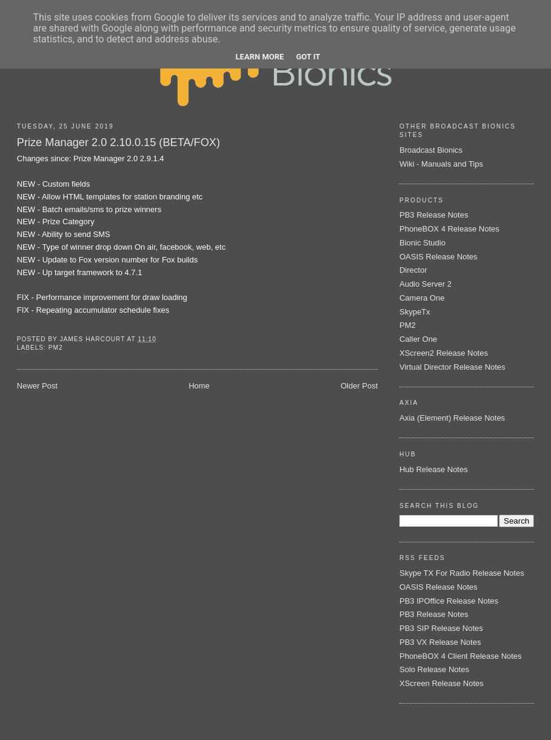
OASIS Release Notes (438, 256)
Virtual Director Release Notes (452, 367)
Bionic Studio (422, 242)
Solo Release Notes (434, 669)
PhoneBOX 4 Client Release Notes (460, 656)
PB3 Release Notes (433, 214)
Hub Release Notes (433, 469)
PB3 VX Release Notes (440, 642)
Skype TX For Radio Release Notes (461, 573)
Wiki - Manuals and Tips (441, 163)
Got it (308, 56)
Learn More (260, 56)
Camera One (421, 297)
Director (413, 270)
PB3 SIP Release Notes (441, 628)
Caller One (418, 339)
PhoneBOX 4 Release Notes (449, 228)
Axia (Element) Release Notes (452, 417)
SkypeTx (414, 311)
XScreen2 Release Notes (443, 353)
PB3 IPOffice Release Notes (448, 600)
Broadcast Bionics (431, 150)
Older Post (359, 385)
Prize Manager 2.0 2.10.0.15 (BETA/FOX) (118, 142)
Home (199, 385)
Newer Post (37, 385)
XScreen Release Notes (441, 683)
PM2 (55, 347)
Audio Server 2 (425, 283)
